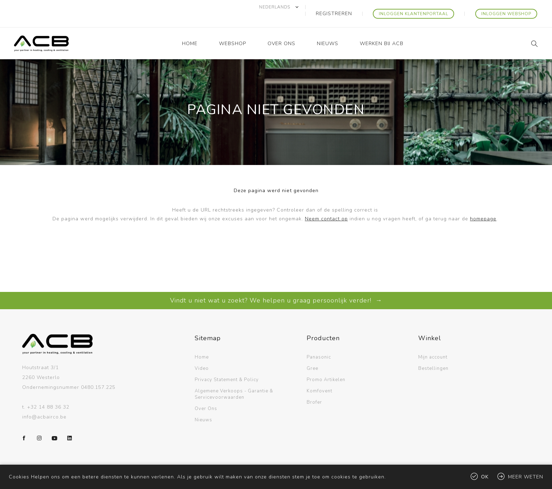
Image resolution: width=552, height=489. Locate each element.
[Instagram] (39, 425)
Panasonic (319, 344)
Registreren (356, 7)
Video (202, 355)
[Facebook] (24, 425)
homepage (483, 205)
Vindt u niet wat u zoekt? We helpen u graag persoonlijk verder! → (276, 287)
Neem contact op (326, 205)
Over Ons (206, 395)
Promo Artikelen (326, 366)
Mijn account (432, 344)
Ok (485, 476)
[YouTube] (54, 425)
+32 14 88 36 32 (48, 394)
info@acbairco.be (44, 404)
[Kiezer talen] (306, 7)
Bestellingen (433, 355)
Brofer (314, 389)
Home (202, 344)
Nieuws (203, 407)
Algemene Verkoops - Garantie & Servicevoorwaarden (234, 381)
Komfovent (319, 378)
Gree (312, 355)
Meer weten (525, 476)
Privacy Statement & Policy (227, 366)
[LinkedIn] (69, 425)
